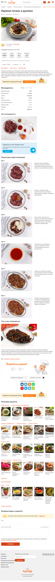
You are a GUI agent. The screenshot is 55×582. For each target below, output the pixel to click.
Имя (2, 520)
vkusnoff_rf (8, 151)
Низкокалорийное (6, 481)
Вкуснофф (16, 44)
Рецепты (9, 6)
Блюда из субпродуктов (7, 423)
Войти (52, 1)
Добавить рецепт (29, 81)
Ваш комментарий (6, 527)
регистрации (13, 541)
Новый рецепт (49, 1)
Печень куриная (33, 423)
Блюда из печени (21, 423)
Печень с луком (5, 441)
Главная (3, 6)
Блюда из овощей (6, 460)
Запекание (4, 478)
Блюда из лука (17, 460)
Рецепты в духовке (6, 506)
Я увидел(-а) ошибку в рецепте (12, 359)
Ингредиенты (4, 68)
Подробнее (42, 516)
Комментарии (22, 68)
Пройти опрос (5, 568)
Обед (2, 485)
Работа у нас (4, 566)
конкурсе (3, 541)
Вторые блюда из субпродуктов (32, 6)
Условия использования (8, 562)
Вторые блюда (18, 6)
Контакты (3, 560)
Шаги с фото (13, 68)
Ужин (8, 485)
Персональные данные (7, 564)
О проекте (4, 557)
